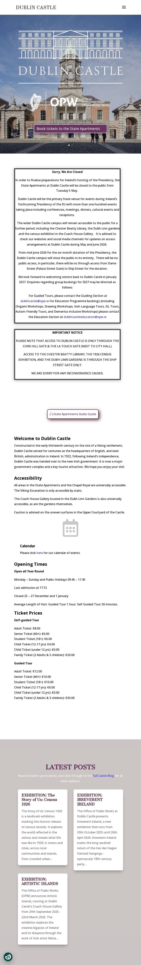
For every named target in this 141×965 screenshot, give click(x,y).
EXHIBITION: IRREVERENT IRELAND (90, 799)
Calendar (27, 546)
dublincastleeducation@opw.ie (85, 317)
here (40, 553)
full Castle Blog (104, 776)
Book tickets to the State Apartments (68, 128)
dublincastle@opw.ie (35, 301)
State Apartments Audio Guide (74, 414)
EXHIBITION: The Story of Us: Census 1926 (39, 799)
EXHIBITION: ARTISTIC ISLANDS (39, 881)
